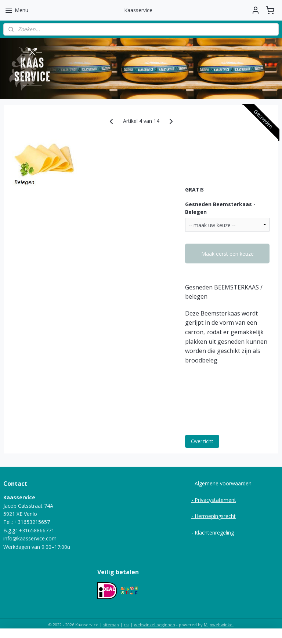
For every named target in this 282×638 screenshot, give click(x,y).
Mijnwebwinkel (219, 624)
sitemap (111, 624)
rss (126, 624)
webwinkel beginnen (154, 624)
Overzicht (202, 441)
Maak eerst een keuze (227, 253)
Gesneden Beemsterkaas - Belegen (220, 208)
